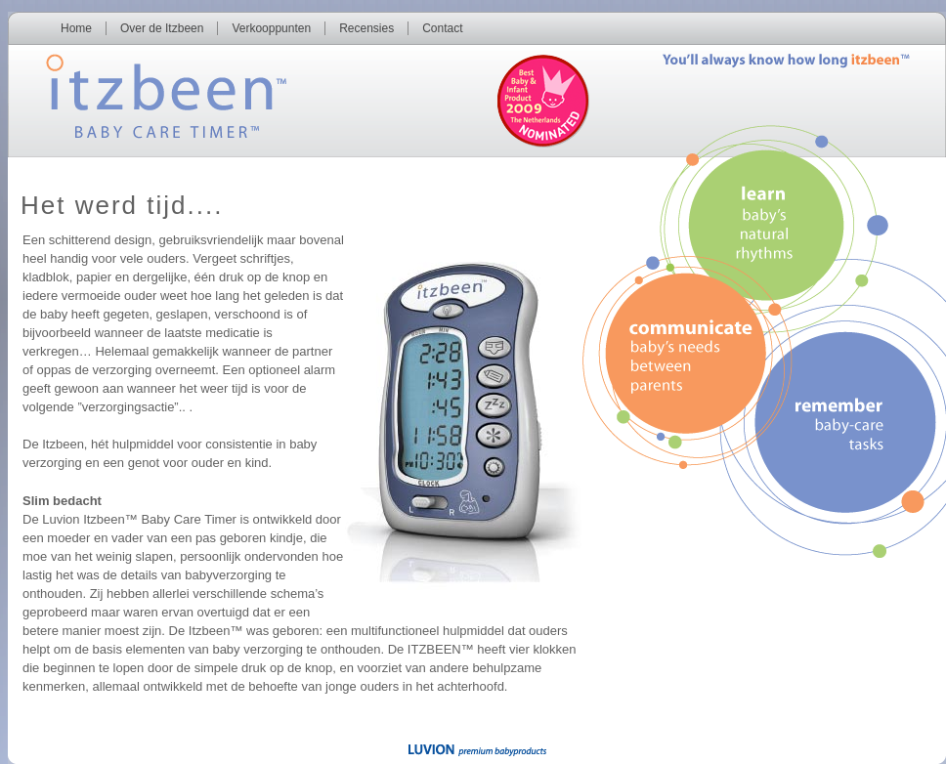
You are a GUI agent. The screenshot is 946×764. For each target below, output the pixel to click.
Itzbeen (145, 91)
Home (76, 28)
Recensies (366, 28)
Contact (442, 28)
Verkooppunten (271, 28)
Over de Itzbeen (161, 28)
